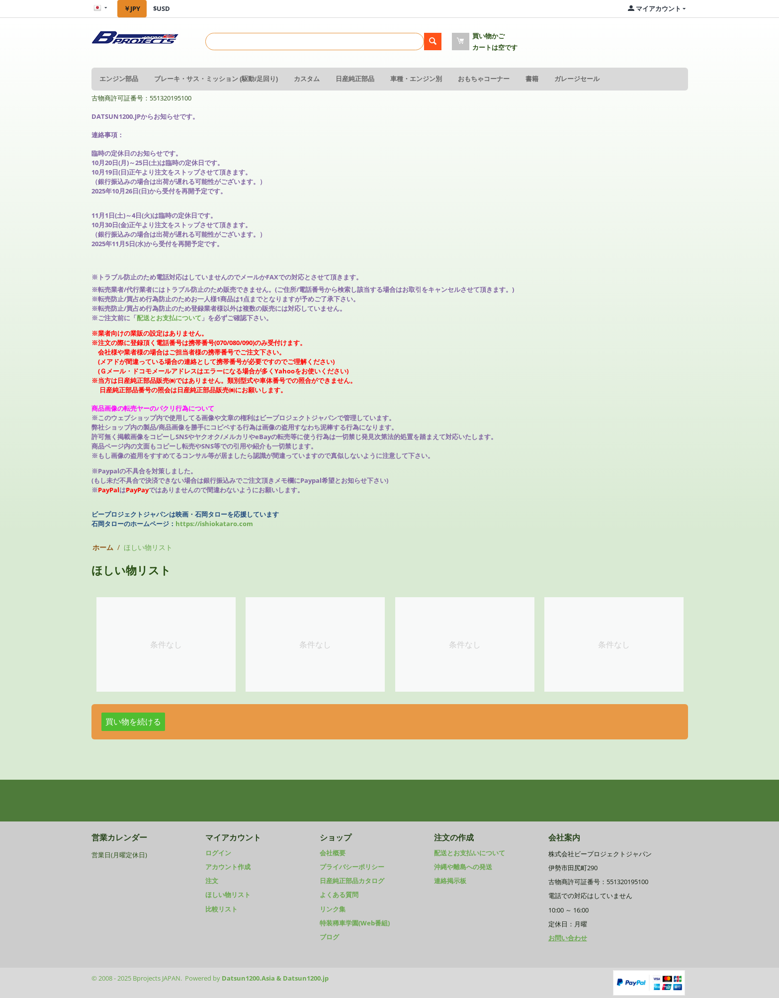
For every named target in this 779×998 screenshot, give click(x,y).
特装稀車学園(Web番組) (355, 922)
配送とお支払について (169, 317)
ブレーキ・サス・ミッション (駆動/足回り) (216, 79)
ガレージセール (577, 79)
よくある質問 (339, 894)
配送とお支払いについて (469, 852)
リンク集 (333, 909)
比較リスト (221, 909)
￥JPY (132, 8)
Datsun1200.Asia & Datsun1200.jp (275, 978)
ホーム (102, 547)
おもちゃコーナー (484, 79)
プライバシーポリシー (352, 866)
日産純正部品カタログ (352, 880)
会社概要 (333, 852)
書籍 (531, 79)
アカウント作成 (228, 866)
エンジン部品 (118, 79)
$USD (161, 8)
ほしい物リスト (228, 894)
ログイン (218, 852)
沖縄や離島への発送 (463, 866)
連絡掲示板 (450, 880)
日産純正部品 (355, 79)
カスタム (307, 79)
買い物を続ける (133, 721)
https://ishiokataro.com (214, 523)
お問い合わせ (567, 937)
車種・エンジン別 (416, 79)
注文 (211, 880)
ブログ (329, 936)
